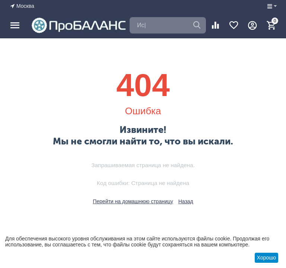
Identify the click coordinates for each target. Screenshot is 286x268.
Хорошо (266, 258)
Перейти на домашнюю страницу (133, 201)
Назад (185, 201)
